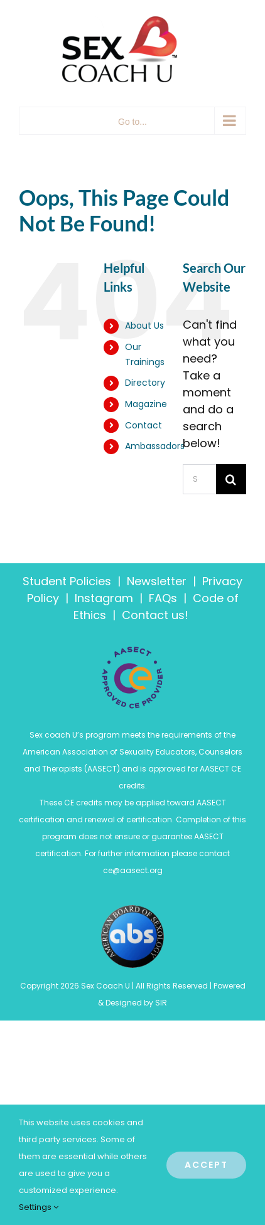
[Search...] (199, 479)
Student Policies (67, 581)
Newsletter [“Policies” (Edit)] (157, 581)
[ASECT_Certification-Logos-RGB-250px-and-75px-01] (132, 651)
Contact (143, 425)
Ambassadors (155, 446)
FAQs (163, 598)
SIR (161, 1002)
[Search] (231, 479)
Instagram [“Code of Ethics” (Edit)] (104, 598)
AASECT (102, 768)
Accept (206, 1165)
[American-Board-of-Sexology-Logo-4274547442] (132, 910)
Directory (145, 382)
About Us (144, 325)
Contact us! (157, 615)
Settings (38, 1207)
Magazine (146, 404)
